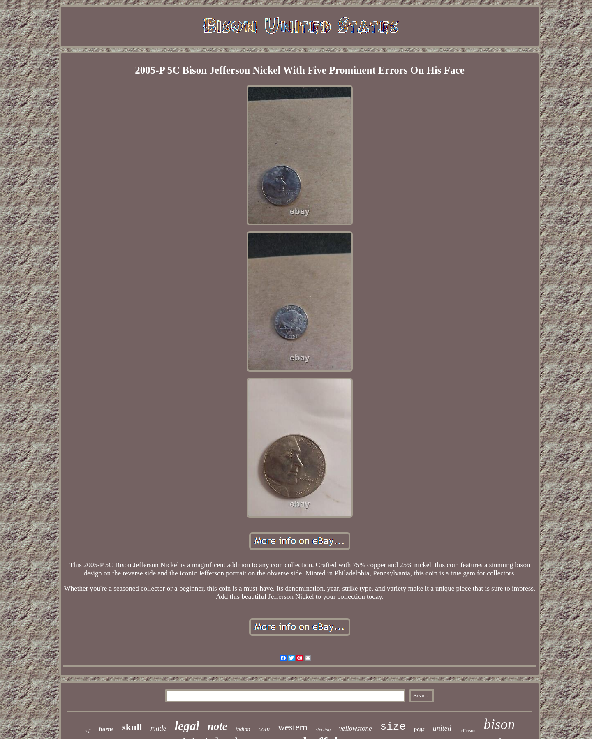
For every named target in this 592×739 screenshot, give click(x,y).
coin (264, 728)
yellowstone (355, 728)
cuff (88, 730)
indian (243, 729)
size (393, 727)
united (442, 728)
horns (106, 729)
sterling (323, 729)
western (293, 727)
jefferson (468, 730)
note (217, 726)
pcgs (419, 729)
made (158, 728)
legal (187, 725)
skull (132, 727)
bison (499, 724)
